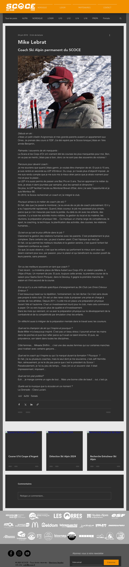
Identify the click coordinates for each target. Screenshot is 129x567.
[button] (62, 6)
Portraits (106, 18)
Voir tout (120, 426)
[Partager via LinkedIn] (31, 404)
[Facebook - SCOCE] (11, 553)
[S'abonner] (111, 562)
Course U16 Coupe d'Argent (23, 456)
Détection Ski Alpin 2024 (62, 456)
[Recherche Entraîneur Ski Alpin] (105, 441)
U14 (77, 18)
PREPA (95, 18)
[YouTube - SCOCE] (27, 553)
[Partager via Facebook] (19, 404)
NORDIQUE (38, 18)
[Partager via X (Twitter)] (25, 404)
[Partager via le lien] (37, 404)
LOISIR (51, 18)
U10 (60, 18)
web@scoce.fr (29, 565)
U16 (85, 18)
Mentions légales (56, 562)
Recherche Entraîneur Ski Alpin (103, 458)
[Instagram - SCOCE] (19, 553)
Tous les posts (11, 18)
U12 (68, 18)
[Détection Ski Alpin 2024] (64, 441)
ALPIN (24, 18)
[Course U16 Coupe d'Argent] (23, 441)
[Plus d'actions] (109, 35)
